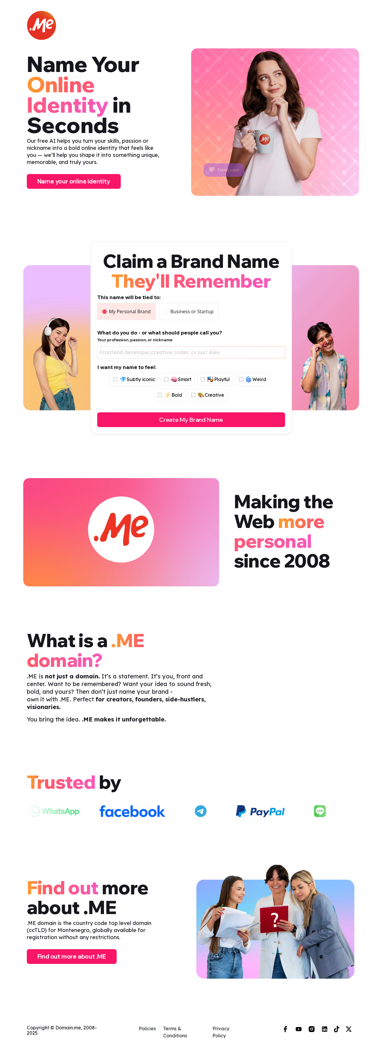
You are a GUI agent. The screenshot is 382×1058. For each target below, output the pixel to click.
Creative (207, 395)
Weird (252, 379)
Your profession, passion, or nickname (134, 339)
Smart (177, 379)
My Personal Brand (126, 311)
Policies (147, 1028)
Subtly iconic (134, 379)
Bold (170, 395)
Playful (215, 379)
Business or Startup (189, 311)
